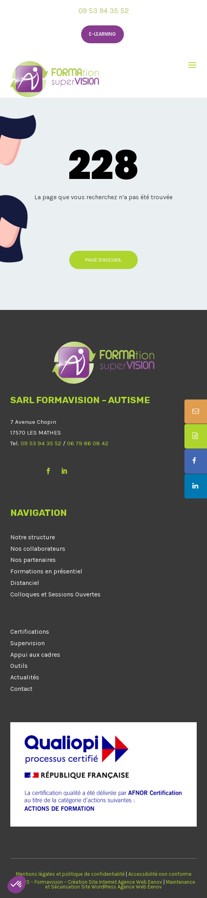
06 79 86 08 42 (87, 443)
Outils (19, 665)
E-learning (102, 34)
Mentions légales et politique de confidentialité (70, 874)
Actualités (24, 677)
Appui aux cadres (35, 654)
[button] (16, 884)
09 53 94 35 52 (103, 10)
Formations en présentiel (46, 571)
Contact (21, 688)
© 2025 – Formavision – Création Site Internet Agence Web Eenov (87, 882)
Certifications (29, 631)
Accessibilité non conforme (160, 874)
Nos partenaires (33, 559)
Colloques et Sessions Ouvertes (55, 594)
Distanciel (24, 582)
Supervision (27, 643)
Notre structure (32, 537)
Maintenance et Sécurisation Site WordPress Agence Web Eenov (120, 884)
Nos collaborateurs (37, 548)
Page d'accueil (103, 260)
